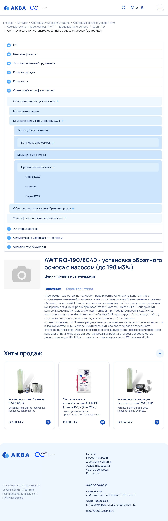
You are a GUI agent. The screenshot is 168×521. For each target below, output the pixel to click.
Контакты (92, 473)
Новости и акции (97, 457)
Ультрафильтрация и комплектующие (38, 218)
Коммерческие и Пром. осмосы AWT (30, 26)
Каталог (22, 23)
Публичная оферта (12, 497)
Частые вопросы (97, 469)
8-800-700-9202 (97, 485)
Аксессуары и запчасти (32, 130)
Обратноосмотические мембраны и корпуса (42, 208)
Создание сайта (11, 489)
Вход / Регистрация (139, 8)
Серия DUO (32, 177)
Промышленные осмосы (73, 26)
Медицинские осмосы (31, 155)
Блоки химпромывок (26, 111)
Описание (52, 289)
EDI (15, 45)
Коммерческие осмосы (36, 142)
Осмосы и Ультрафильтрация (50, 23)
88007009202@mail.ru (100, 511)
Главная (8, 23)
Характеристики (79, 289)
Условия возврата (98, 465)
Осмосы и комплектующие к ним (94, 23)
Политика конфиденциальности (19, 493)
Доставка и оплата (98, 461)
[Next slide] (160, 353)
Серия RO (98, 26)
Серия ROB (32, 196)
